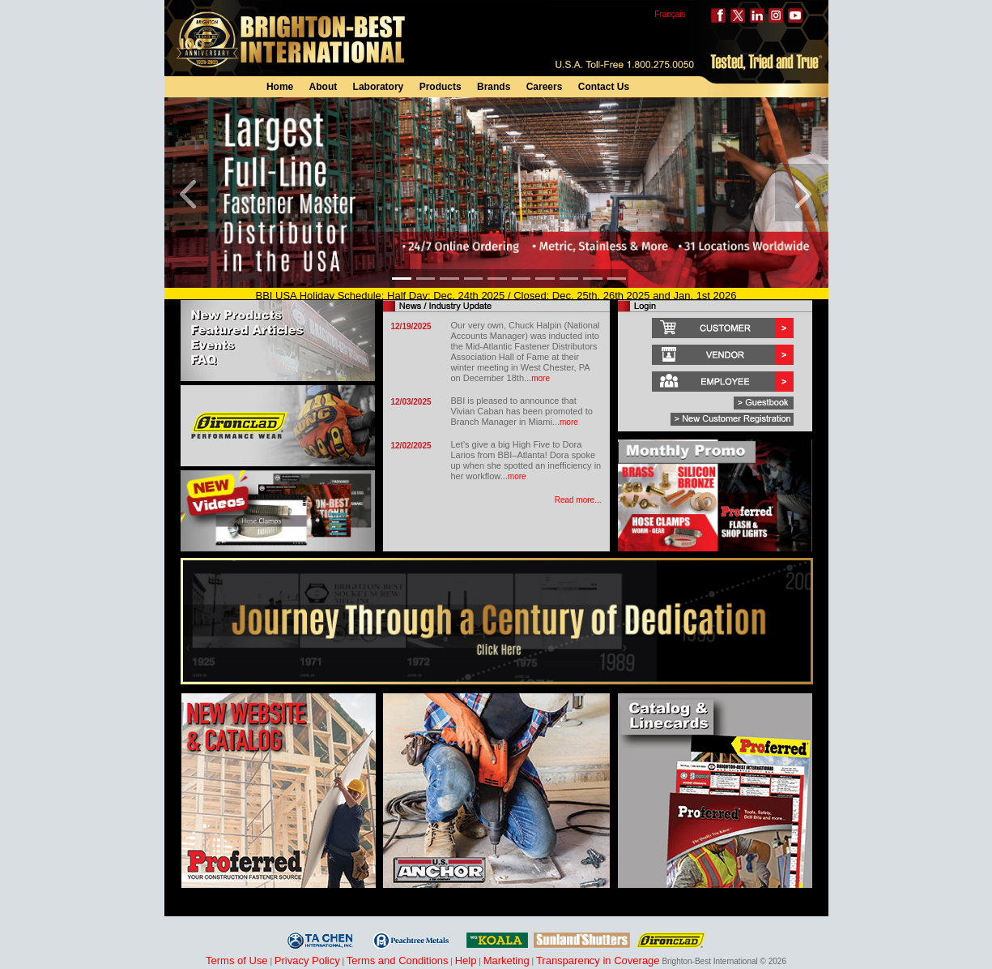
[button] (191, 192)
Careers (544, 86)
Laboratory (378, 86)
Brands (493, 86)
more (540, 378)
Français (669, 14)
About (323, 86)
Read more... (578, 499)
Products (440, 86)
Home (279, 86)
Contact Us (603, 86)
